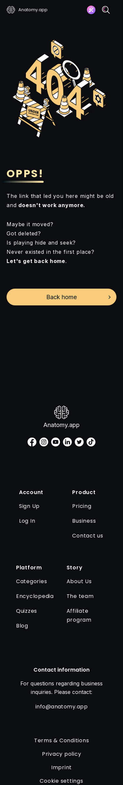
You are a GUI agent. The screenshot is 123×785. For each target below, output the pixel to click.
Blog (22, 626)
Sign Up (29, 506)
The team (80, 596)
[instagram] (43, 442)
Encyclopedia (35, 596)
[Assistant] (91, 10)
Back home (61, 297)
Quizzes (26, 611)
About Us (79, 581)
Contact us (87, 535)
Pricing (81, 506)
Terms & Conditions (61, 740)
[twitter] (79, 442)
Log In (27, 521)
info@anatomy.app (61, 706)
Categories (31, 581)
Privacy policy (61, 754)
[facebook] (32, 442)
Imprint (61, 767)
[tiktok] (91, 442)
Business (84, 521)
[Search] (106, 10)
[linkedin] (67, 442)
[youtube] (55, 442)
